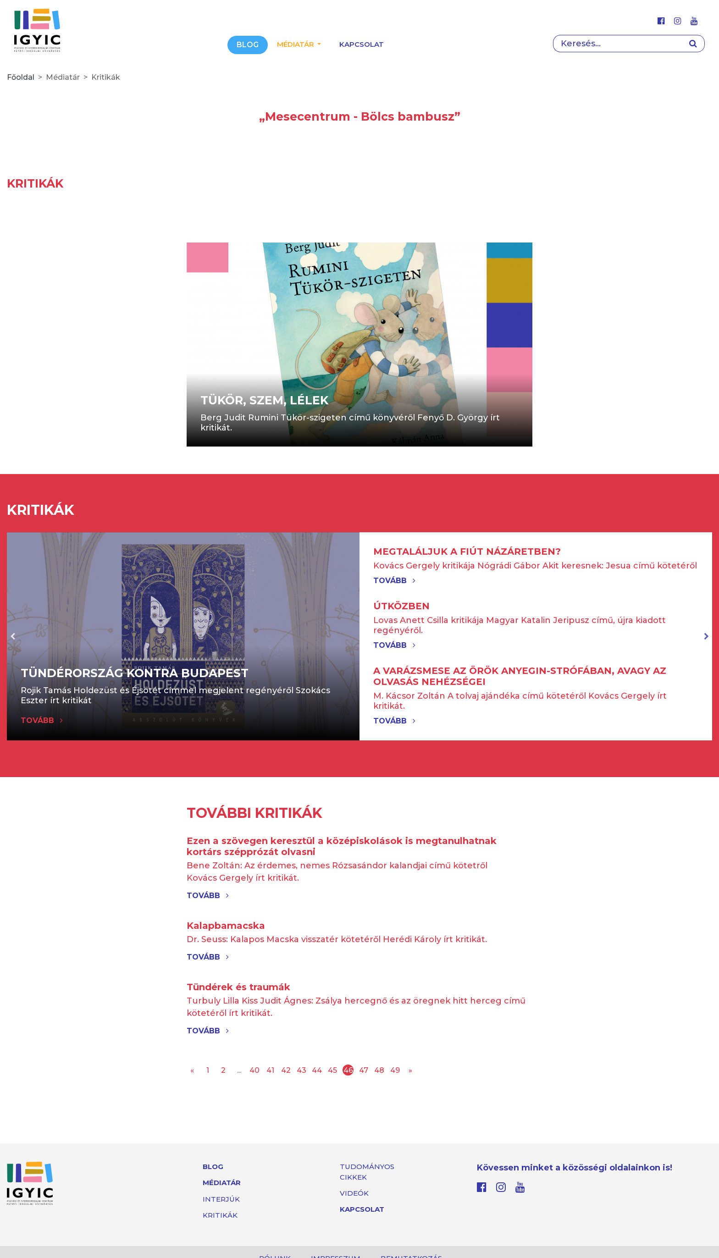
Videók (354, 1193)
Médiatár (222, 1182)
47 (363, 1070)
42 (286, 1070)
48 (379, 1070)
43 (301, 1070)
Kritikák (220, 1215)
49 (395, 1070)
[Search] (617, 43)
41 (270, 1070)
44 (317, 1070)
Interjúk (221, 1199)
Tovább (394, 580)
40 (254, 1070)
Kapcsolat (361, 44)
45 (332, 1070)
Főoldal (20, 77)
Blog (248, 44)
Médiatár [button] (296, 44)
